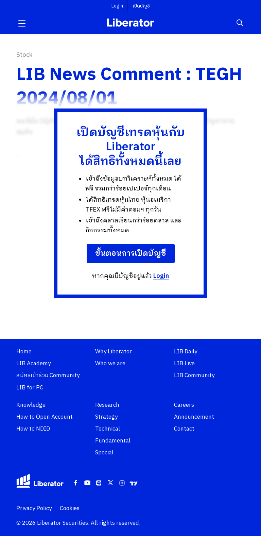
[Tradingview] (133, 483)
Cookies (70, 508)
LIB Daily (185, 351)
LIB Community (194, 375)
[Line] (99, 483)
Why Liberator (113, 351)
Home (24, 351)
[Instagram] (122, 483)
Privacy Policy (34, 508)
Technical (107, 429)
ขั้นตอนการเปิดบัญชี (130, 253)
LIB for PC (29, 387)
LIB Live (184, 363)
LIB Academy (33, 363)
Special (104, 452)
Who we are (110, 363)
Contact (184, 429)
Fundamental (112, 441)
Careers (184, 405)
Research (107, 405)
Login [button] (117, 6)
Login (161, 276)
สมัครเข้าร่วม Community (48, 375)
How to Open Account (44, 417)
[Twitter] (110, 483)
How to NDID (33, 429)
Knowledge (31, 405)
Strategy (106, 417)
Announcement (194, 417)
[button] (21, 23)
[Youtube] (87, 483)
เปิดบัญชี (141, 6)
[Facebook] (76, 483)
